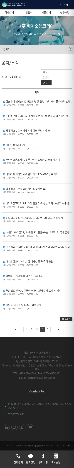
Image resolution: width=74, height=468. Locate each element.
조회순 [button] (66, 319)
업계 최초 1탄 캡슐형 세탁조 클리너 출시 (25, 188)
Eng (66, 4)
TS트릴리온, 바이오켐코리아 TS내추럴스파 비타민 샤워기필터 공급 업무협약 (37, 247)
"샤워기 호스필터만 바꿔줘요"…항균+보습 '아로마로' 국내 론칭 (36, 232)
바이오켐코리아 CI (14, 145)
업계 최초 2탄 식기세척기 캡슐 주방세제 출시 (27, 130)
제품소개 (46, 12)
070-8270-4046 (16, 414)
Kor (60, 4)
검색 (46, 83)
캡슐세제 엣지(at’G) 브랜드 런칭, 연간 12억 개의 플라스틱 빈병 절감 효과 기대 (37, 101)
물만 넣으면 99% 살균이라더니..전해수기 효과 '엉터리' (32, 290)
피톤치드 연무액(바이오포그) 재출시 (23, 276)
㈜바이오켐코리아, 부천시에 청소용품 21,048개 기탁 (31, 159)
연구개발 (64, 12)
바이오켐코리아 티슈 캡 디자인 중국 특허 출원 (28, 261)
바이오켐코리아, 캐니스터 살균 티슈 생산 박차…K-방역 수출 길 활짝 (37, 203)
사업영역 (27, 12)
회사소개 (9, 12)
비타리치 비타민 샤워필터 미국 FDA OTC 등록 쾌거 (30, 174)
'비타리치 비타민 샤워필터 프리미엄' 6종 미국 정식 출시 (33, 217)
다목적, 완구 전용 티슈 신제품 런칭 (22, 305)
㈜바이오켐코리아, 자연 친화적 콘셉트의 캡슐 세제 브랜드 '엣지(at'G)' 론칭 (37, 116)
